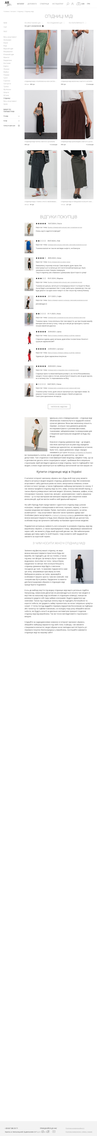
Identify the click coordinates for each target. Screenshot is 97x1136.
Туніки (6, 86)
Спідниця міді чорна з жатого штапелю (40, 141)
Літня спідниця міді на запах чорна (59, 262)
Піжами (6, 75)
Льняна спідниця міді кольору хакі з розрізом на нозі (65, 227)
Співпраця (44, 4)
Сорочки (6, 81)
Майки (6, 72)
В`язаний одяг (8, 54)
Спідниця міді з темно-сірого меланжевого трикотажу (41, 201)
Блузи (5, 43)
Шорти (6, 92)
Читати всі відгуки (59, 407)
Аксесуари (7, 40)
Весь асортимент (10, 37)
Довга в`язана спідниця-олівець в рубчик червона (64, 335)
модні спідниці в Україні (81, 452)
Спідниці (6, 98)
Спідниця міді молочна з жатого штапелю (77, 81)
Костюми (6, 63)
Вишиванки (8, 51)
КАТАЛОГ (20, 4)
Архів (5, 104)
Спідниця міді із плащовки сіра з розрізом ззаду (63, 370)
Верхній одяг (8, 49)
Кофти (5, 66)
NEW (5, 23)
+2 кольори (90, 84)
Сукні (5, 78)
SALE (5, 31)
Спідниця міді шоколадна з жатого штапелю (77, 141)
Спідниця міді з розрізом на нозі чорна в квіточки (64, 388)
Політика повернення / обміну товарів (79, 1132)
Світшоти (7, 84)
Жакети (6, 57)
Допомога (32, 4)
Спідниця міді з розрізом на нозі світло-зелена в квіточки (41, 81)
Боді (5, 46)
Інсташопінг (57, 4)
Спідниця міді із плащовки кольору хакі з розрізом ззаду (77, 201)
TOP (5, 27)
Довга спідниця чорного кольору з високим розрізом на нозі (68, 300)
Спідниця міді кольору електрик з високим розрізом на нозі (67, 245)
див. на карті (42, 1132)
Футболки (7, 89)
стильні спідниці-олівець (63, 515)
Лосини (6, 69)
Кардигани (7, 60)
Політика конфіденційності (75, 1128)
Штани (6, 95)
